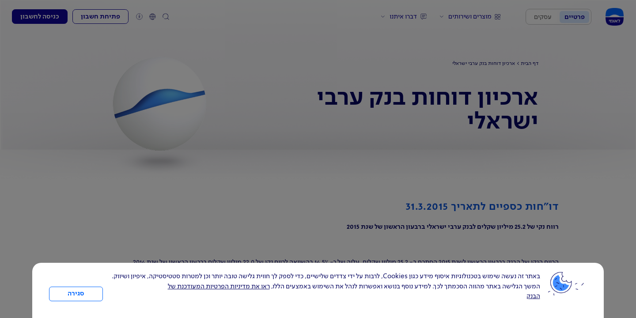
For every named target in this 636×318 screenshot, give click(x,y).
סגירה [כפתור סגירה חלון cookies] (76, 294)
